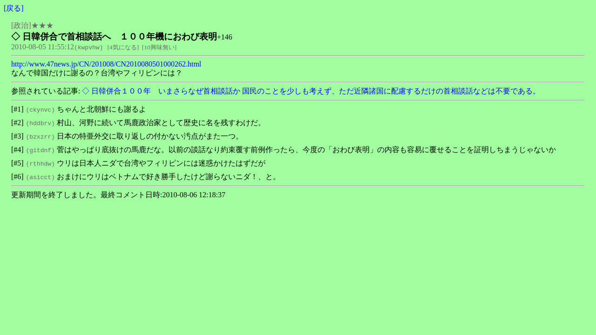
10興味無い (159, 47)
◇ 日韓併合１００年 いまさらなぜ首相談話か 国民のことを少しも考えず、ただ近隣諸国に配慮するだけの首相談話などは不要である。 (310, 91)
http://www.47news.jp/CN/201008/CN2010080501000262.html (106, 64)
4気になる (123, 47)
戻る (13, 8)
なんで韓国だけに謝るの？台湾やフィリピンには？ (97, 73)
